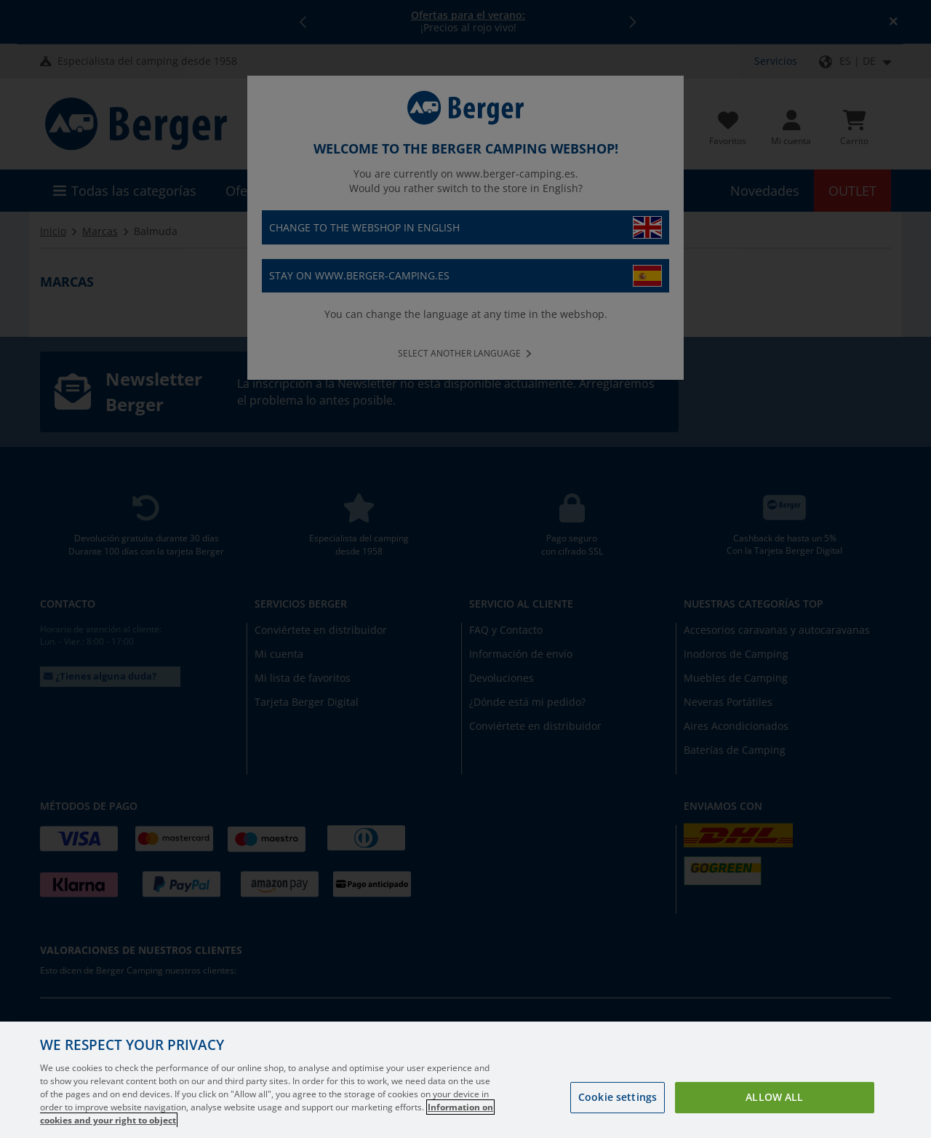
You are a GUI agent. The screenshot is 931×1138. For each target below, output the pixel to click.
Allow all (774, 1097)
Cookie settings (617, 1097)
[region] (465, 1080)
